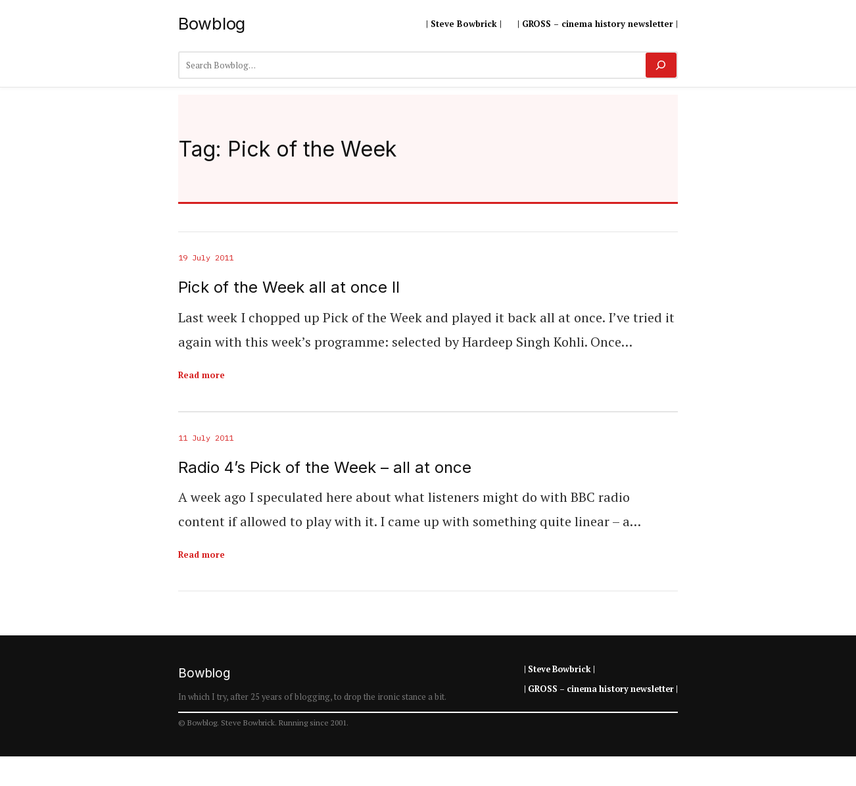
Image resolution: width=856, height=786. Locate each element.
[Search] (661, 65)
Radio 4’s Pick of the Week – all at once (324, 467)
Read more (201, 375)
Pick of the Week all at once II (289, 287)
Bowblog (211, 23)
